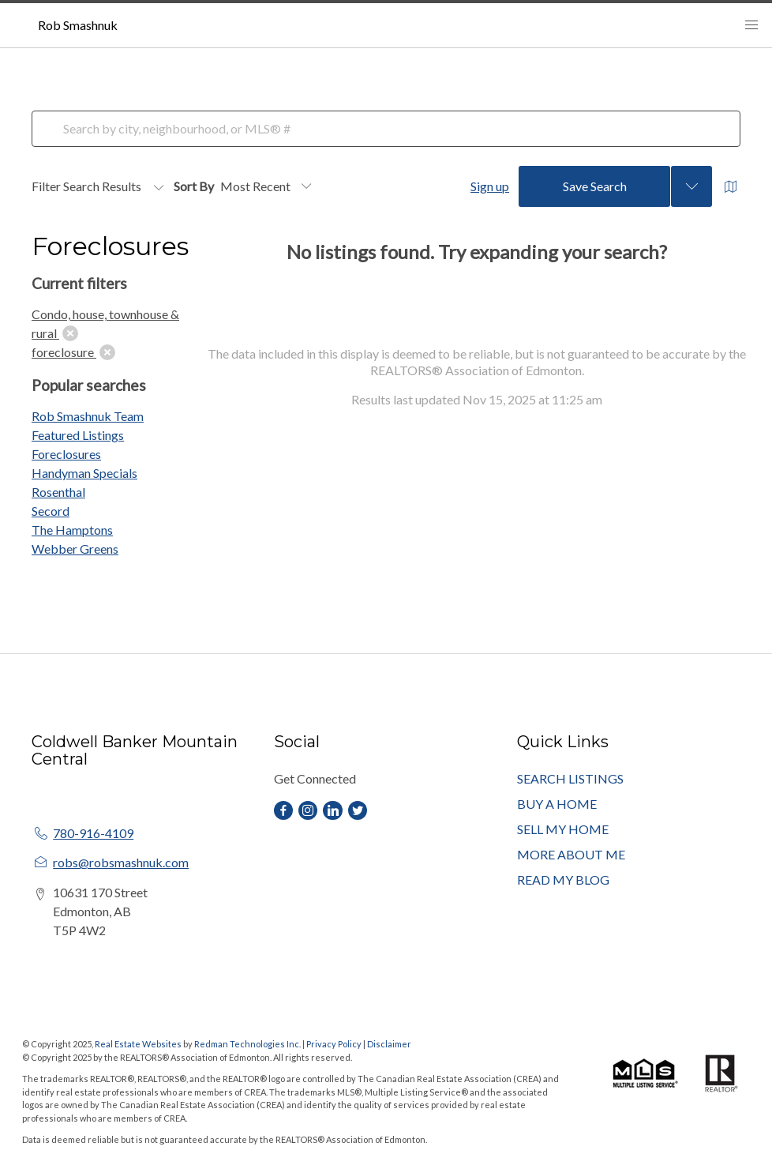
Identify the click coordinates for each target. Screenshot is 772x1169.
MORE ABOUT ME (571, 854)
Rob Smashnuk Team (88, 415)
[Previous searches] (691, 186)
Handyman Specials (84, 472)
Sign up (489, 186)
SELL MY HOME (563, 828)
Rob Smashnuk (78, 24)
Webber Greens (75, 548)
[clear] (70, 333)
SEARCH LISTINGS (570, 778)
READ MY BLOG (563, 879)
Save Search (595, 186)
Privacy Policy (334, 1044)
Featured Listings (78, 434)
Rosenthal (58, 491)
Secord (50, 510)
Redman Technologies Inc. (248, 1044)
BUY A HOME (557, 803)
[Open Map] (730, 187)
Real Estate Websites (139, 1044)
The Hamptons (72, 529)
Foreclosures (66, 453)
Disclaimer (389, 1044)
